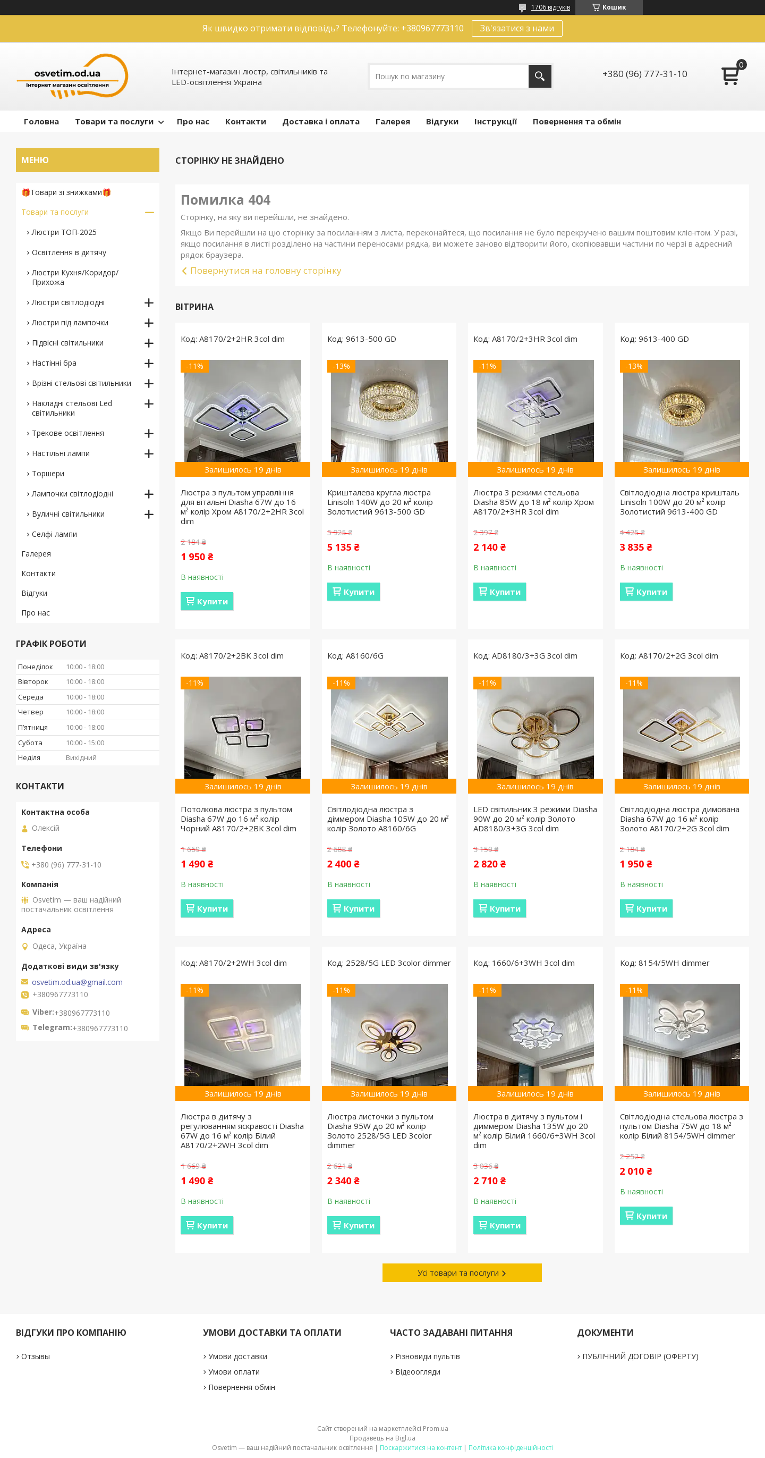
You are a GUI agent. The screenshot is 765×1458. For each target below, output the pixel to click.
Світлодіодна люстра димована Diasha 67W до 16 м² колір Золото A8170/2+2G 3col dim (680, 818)
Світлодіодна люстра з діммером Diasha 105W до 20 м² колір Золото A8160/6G (388, 818)
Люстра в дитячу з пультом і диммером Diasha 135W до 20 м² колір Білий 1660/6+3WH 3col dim (534, 1130)
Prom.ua (435, 1428)
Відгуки (442, 121)
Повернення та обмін (577, 121)
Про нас (193, 121)
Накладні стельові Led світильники (72, 408)
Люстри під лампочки (70, 322)
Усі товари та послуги (458, 1272)
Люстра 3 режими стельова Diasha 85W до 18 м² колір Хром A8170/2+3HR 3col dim (533, 501)
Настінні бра (54, 363)
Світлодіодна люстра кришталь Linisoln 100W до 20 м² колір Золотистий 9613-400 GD (680, 501)
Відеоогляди (417, 1372)
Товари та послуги (114, 121)
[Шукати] (540, 76)
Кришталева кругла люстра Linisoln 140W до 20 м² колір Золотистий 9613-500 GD (380, 501)
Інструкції (495, 121)
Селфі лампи (54, 534)
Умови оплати (234, 1372)
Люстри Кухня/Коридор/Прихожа (75, 277)
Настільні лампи (61, 453)
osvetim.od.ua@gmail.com (77, 982)
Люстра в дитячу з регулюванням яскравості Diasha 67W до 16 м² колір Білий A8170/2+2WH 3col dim (242, 1130)
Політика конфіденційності (511, 1447)
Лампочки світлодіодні (72, 493)
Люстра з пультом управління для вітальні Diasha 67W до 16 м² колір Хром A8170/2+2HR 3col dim (242, 506)
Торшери (48, 473)
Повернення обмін (241, 1387)
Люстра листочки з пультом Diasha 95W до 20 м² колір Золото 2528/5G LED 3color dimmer (380, 1130)
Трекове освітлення (68, 433)
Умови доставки (237, 1356)
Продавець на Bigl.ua (382, 1438)
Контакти (245, 121)
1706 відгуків (550, 7)
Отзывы (35, 1356)
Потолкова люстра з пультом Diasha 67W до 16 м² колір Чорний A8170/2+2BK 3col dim (238, 818)
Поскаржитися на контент (421, 1447)
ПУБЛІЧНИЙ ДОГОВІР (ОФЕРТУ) (640, 1356)
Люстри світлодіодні (68, 302)
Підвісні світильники (68, 343)
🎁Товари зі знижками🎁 (66, 192)
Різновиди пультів (427, 1356)
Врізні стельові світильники (81, 383)
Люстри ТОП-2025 (64, 232)
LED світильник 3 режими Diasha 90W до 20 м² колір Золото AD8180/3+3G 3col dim (535, 818)
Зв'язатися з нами (517, 28)
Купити (212, 601)
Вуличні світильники (68, 514)
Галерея (393, 121)
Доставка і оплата (321, 121)
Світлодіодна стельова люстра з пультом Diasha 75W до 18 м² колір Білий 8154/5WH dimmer (681, 1125)
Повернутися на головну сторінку (266, 270)
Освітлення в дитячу (69, 252)
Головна (41, 121)
